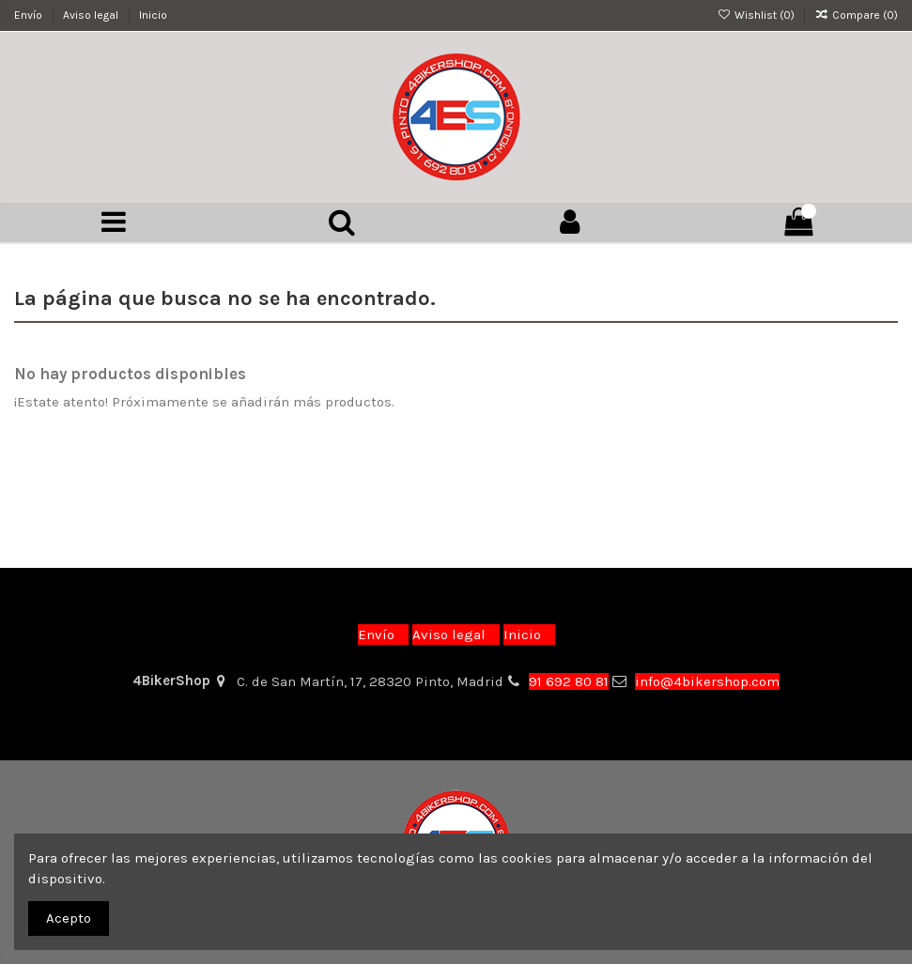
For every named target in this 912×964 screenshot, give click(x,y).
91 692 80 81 (569, 681)
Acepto (68, 918)
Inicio (153, 15)
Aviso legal (92, 15)
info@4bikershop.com (707, 681)
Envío (29, 15)
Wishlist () (756, 15)
